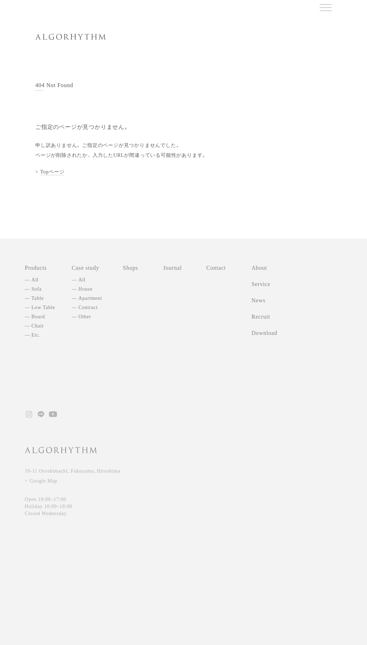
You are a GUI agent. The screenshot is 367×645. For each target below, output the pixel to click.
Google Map (43, 481)
